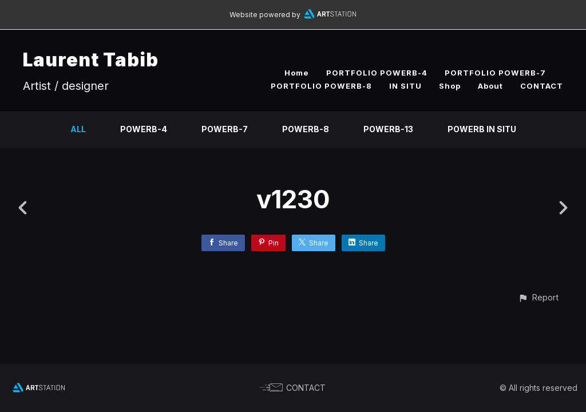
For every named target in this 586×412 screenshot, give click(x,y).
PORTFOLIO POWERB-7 (495, 72)
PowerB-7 (224, 129)
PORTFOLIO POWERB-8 (321, 85)
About (490, 85)
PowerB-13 (388, 129)
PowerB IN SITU (482, 129)
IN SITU (405, 85)
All (78, 129)
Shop (450, 85)
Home (296, 72)
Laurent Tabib (91, 60)
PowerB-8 (305, 129)
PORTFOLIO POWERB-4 (376, 72)
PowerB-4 (143, 129)
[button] (538, 297)
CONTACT (541, 85)
